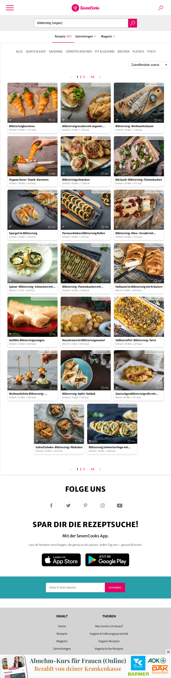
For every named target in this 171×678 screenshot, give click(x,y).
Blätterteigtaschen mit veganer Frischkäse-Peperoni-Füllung (82, 126)
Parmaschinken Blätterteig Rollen (83, 233)
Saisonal (56, 51)
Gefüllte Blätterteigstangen (26, 340)
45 (92, 77)
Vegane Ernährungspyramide (109, 634)
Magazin (62, 641)
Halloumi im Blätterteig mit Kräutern (138, 286)
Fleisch (138, 51)
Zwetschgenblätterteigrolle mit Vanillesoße (135, 394)
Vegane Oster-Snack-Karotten (28, 179)
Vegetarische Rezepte (109, 648)
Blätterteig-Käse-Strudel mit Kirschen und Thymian (134, 233)
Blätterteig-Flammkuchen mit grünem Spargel (81, 287)
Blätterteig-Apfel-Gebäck (78, 393)
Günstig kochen (79, 51)
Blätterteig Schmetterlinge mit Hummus (108, 447)
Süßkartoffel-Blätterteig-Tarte (135, 340)
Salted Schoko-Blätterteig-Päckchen (59, 447)
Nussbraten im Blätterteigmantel (83, 340)
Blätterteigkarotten (22, 126)
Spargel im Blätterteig (23, 233)
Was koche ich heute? (109, 626)
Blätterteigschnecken (76, 179)
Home (62, 626)
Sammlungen (62, 648)
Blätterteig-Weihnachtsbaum (134, 126)
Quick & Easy (36, 51)
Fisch (151, 51)
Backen (123, 51)
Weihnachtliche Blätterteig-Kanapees (27, 394)
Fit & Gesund (104, 51)
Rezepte (62, 634)
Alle (19, 51)
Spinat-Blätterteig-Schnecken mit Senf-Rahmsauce (31, 287)
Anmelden (115, 587)
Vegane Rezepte (109, 641)
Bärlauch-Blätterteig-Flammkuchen (138, 179)
